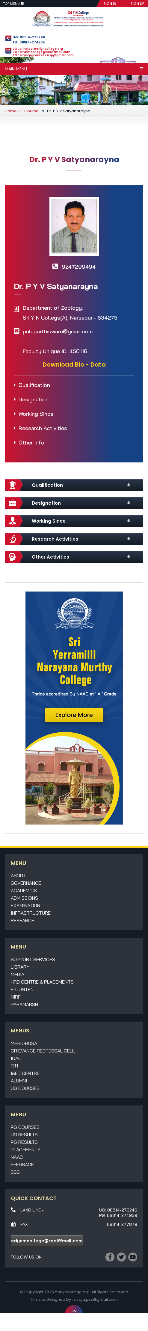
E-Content (24, 989)
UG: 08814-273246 (29, 37)
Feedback (22, 1164)
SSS (15, 1172)
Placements (25, 1149)
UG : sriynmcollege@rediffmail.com (41, 52)
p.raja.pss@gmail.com (96, 1299)
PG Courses (25, 1127)
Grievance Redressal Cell (43, 1051)
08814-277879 (122, 1224)
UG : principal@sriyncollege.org (38, 48)
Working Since (36, 413)
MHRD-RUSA (24, 1043)
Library (20, 967)
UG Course (28, 111)
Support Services (33, 959)
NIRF (16, 997)
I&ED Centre (25, 1073)
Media (17, 974)
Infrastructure (31, 913)
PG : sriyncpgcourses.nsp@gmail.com (43, 55)
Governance (26, 883)
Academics (24, 890)
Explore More (74, 715)
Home (11, 111)
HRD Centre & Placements (42, 982)
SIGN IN (110, 3)
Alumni (19, 1081)
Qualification (34, 385)
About (18, 875)
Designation (34, 399)
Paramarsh (24, 1004)
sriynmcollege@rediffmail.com (47, 1241)
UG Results (24, 1135)
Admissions (24, 898)
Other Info (31, 442)
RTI (14, 1066)
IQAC (16, 1058)
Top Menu (13, 3)
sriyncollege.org (74, 1292)
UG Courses (25, 1088)
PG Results (24, 1142)
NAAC (17, 1157)
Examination (25, 905)
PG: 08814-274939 (29, 42)
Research (22, 920)
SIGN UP (137, 3)
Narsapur (81, 317)
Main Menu (74, 69)
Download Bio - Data (74, 364)
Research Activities (43, 428)
